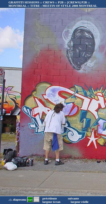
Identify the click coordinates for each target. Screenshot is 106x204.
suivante (73, 198)
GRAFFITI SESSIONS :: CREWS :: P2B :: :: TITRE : (52, 4)
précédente (49, 198)
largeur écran (51, 201)
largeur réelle (79, 201)
